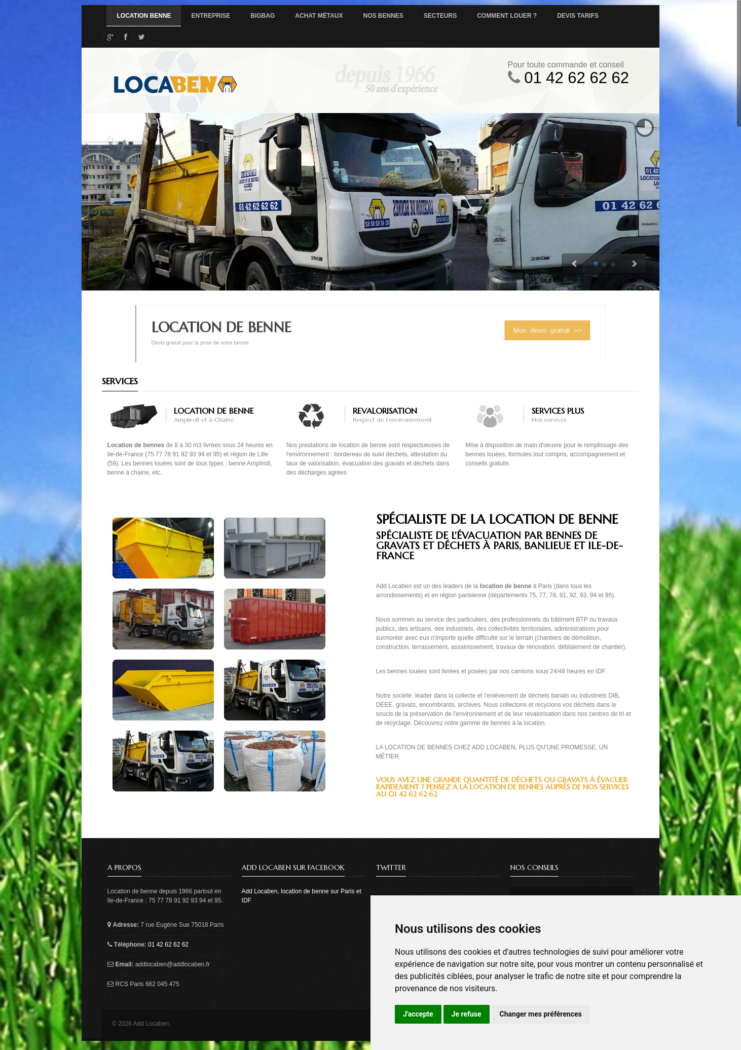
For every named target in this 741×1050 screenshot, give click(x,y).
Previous (573, 264)
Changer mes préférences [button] (541, 1014)
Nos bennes (383, 16)
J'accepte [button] (418, 1014)
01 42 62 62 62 (576, 78)
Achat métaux (319, 16)
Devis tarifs (578, 16)
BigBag (262, 16)
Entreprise (211, 16)
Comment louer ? (507, 16)
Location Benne (144, 16)
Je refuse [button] (466, 1014)
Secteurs (440, 16)
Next (635, 264)
